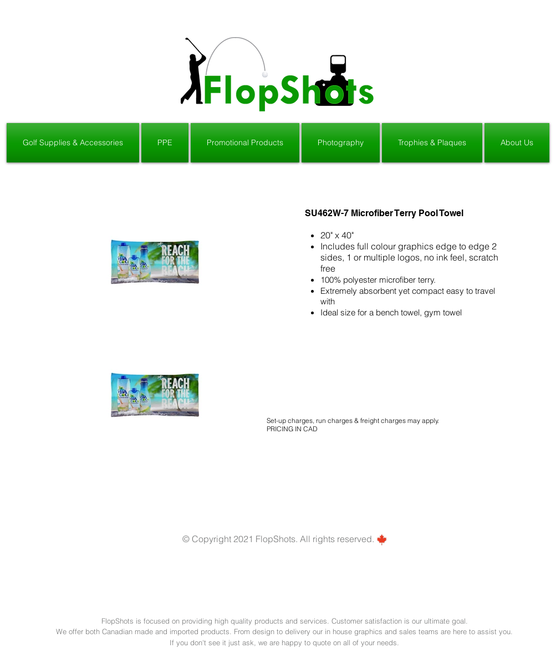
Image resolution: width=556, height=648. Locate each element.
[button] (73, 142)
